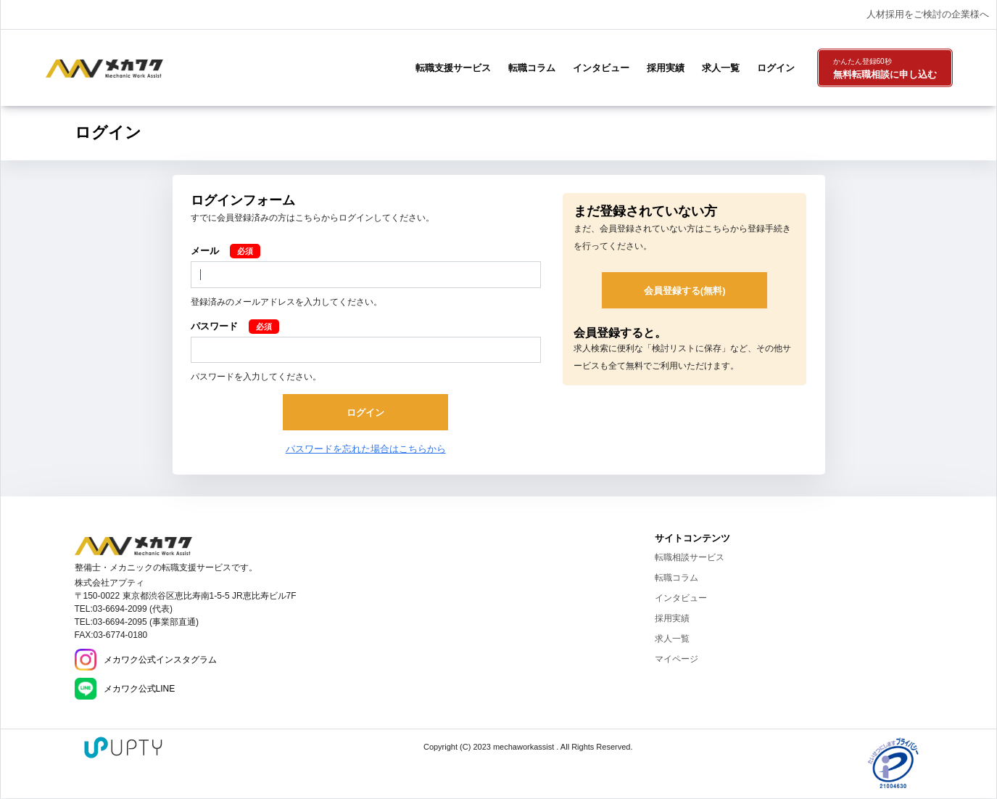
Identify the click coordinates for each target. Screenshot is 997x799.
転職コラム (531, 67)
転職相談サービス (689, 557)
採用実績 (665, 67)
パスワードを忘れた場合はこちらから (366, 448)
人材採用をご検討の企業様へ (927, 14)
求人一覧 (721, 67)
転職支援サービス (453, 67)
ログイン (776, 67)
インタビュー (601, 67)
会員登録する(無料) (685, 290)
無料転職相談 (885, 69)
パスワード (214, 326)
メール (205, 250)
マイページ (676, 659)
